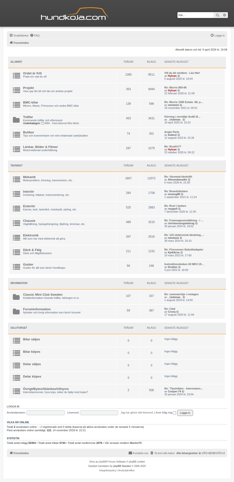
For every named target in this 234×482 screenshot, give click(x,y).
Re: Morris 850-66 (175, 87)
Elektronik (31, 235)
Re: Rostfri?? (172, 146)
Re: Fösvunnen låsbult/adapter (183, 249)
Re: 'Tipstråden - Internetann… (183, 388)
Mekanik (29, 177)
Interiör (28, 191)
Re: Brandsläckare (176, 191)
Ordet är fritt (32, 73)
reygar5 (173, 208)
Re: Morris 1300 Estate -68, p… (183, 102)
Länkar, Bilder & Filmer (40, 147)
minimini (173, 104)
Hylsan (172, 75)
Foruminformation (37, 309)
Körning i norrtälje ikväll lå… (182, 116)
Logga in (13, 406)
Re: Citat (169, 308)
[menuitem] (35, 35)
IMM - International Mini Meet (60, 123)
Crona (172, 311)
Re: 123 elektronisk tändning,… (184, 234)
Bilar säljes (31, 339)
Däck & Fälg (32, 250)
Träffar (28, 117)
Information (18, 283)
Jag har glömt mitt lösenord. (137, 412)
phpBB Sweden (122, 466)
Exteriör (29, 206)
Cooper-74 (174, 391)
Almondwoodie (177, 179)
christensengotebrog (181, 223)
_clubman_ (175, 119)
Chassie (29, 221)
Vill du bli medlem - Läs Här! (182, 72)
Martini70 (136, 442)
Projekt (28, 88)
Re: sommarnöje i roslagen (181, 294)
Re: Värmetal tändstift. (178, 176)
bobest (172, 134)
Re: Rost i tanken (175, 205)
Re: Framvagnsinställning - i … (183, 220)
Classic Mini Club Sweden (43, 294)
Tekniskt (16, 165)
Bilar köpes (31, 351)
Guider (28, 264)
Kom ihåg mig (166, 412)
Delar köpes (32, 376)
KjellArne (174, 252)
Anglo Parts (171, 131)
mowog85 (174, 194)
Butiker (28, 132)
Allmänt (16, 61)
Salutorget (18, 328)
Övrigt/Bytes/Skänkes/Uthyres (46, 389)
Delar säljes (32, 364)
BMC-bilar (30, 102)
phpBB (102, 461)
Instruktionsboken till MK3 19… (184, 264)
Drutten (172, 267)
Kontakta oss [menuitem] (138, 453)
